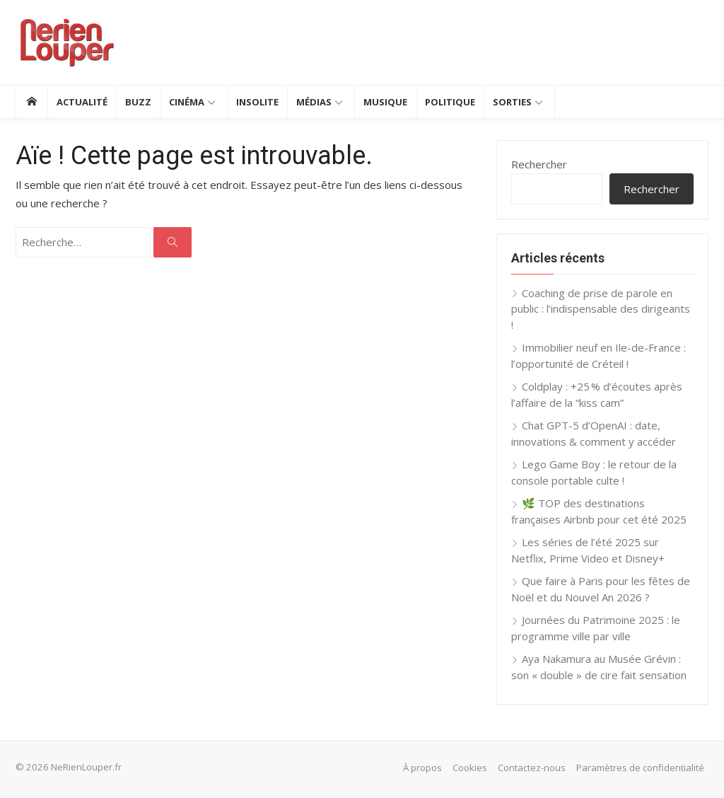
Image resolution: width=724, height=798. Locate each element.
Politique (450, 102)
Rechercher (539, 164)
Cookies (469, 767)
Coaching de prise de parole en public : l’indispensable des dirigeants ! (600, 309)
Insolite (257, 102)
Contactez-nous (532, 767)
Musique (385, 102)
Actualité (82, 102)
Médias (314, 102)
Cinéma (186, 102)
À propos (422, 767)
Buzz (138, 102)
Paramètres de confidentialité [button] (640, 767)
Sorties (512, 102)
